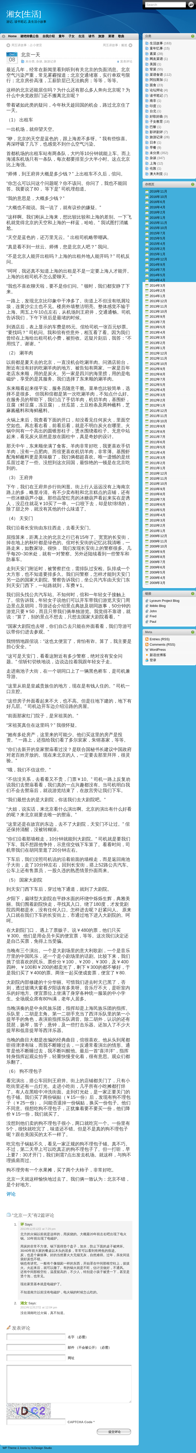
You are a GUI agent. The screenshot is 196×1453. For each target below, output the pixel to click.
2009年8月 (157, 557)
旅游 (101, 36)
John (153, 611)
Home (12, 36)
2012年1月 (157, 405)
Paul (153, 621)
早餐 (153, 147)
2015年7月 (157, 233)
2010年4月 (157, 515)
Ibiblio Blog (158, 606)
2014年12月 (158, 259)
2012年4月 (157, 390)
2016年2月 (157, 212)
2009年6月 (157, 567)
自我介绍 (49, 36)
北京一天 (30, 54)
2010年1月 (157, 531)
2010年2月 (157, 525)
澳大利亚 (156, 174)
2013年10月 (158, 311)
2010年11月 (158, 478)
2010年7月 (157, 499)
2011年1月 (157, 468)
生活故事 (156, 43)
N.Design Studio (41, 1447)
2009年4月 (157, 578)
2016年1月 (157, 218)
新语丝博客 (158, 655)
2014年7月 (157, 270)
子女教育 (156, 121)
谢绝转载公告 (29, 36)
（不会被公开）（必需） (90, 1347)
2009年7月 (157, 562)
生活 (81, 36)
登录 (153, 660)
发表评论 (126, 61)
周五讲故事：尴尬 (115, 45)
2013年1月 (157, 348)
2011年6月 (157, 442)
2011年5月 (157, 447)
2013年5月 (157, 327)
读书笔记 (156, 95)
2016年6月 (157, 202)
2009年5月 (157, 572)
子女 (71, 36)
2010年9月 (157, 489)
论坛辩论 (156, 90)
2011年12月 (158, 411)
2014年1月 (157, 296)
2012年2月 (157, 400)
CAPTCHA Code (80, 1422)
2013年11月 (158, 306)
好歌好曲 (156, 116)
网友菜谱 (156, 59)
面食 (153, 85)
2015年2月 (157, 249)
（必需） (78, 1337)
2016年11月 (158, 191)
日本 (153, 142)
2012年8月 (157, 374)
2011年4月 (157, 452)
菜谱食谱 (156, 75)
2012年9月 (157, 369)
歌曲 (121, 36)
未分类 (30, 61)
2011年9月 (157, 426)
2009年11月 (158, 541)
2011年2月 (157, 463)
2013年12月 (158, 301)
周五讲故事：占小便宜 (26, 45)
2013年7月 (157, 322)
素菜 (153, 54)
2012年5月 (157, 385)
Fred (153, 616)
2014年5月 (157, 275)
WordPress (158, 650)
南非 (153, 101)
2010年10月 (158, 484)
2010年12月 (158, 473)
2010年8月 (157, 494)
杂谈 (39, 61)
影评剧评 (156, 132)
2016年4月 (157, 207)
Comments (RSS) (162, 644)
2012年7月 (157, 379)
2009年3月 (157, 583)
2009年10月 (158, 546)
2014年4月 (157, 280)
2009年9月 (157, 552)
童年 (62, 36)
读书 (91, 36)
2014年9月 (157, 264)
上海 (153, 163)
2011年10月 (158, 421)
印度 (153, 106)
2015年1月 (157, 254)
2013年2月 (157, 343)
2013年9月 (157, 316)
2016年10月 (158, 197)
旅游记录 (50, 61)
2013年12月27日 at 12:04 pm (38, 1307)
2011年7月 (157, 437)
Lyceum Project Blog (164, 601)
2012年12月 (158, 353)
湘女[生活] (23, 14)
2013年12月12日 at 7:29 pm (37, 1228)
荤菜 (153, 69)
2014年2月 (157, 290)
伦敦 (153, 168)
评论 (11, 1194)
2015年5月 (157, 238)
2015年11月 (158, 223)
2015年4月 (157, 244)
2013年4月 (157, 332)
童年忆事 (156, 48)
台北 (153, 111)
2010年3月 (157, 520)
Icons (23, 1447)
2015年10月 (158, 228)
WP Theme (10, 1447)
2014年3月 (157, 285)
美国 (153, 64)
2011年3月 (157, 458)
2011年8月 (157, 432)
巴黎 (153, 127)
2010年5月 (157, 510)
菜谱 (111, 36)
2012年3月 (157, 395)
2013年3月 (157, 337)
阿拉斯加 (156, 80)
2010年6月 (157, 504)
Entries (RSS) (160, 639)
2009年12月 (158, 536)
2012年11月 (158, 358)
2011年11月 (158, 416)
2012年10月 (158, 364)
